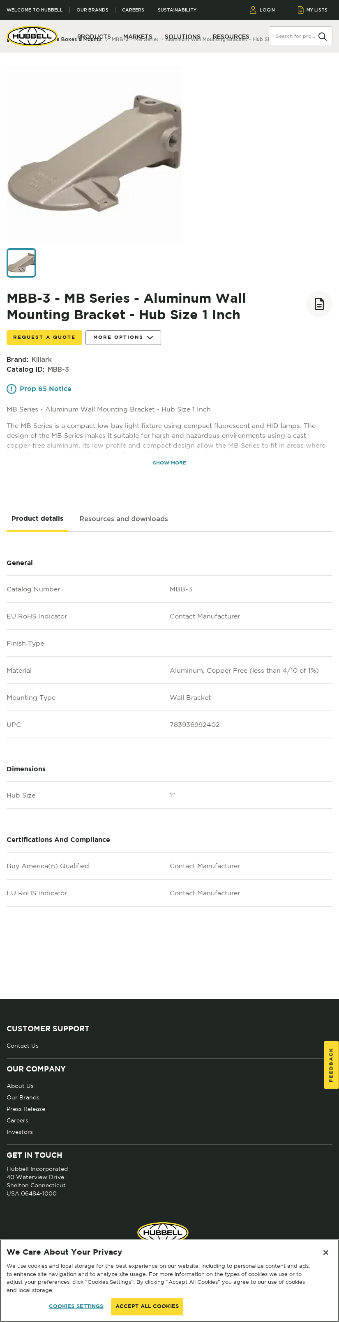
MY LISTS (313, 10)
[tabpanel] (169, 765)
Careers (133, 10)
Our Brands (92, 10)
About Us (20, 1086)
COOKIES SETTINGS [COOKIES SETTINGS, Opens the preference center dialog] (76, 1306)
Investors (20, 1132)
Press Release (26, 1109)
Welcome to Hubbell (35, 10)
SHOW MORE (169, 463)
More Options (123, 338)
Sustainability (177, 10)
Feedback (331, 1065)
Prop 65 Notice (39, 389)
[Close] (326, 1253)
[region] (169, 1280)
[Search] (322, 35)
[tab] (37, 519)
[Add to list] (319, 304)
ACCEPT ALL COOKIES (147, 1306)
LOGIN (262, 10)
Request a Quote (44, 337)
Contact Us (23, 1045)
